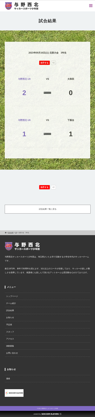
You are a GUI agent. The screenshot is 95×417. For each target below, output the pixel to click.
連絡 (8, 378)
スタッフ (10, 332)
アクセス (10, 339)
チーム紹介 (11, 303)
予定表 (9, 324)
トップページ (12, 296)
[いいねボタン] (44, 63)
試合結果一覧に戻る (48, 209)
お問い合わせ (12, 353)
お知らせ (10, 317)
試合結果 (10, 310)
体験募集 (10, 346)
